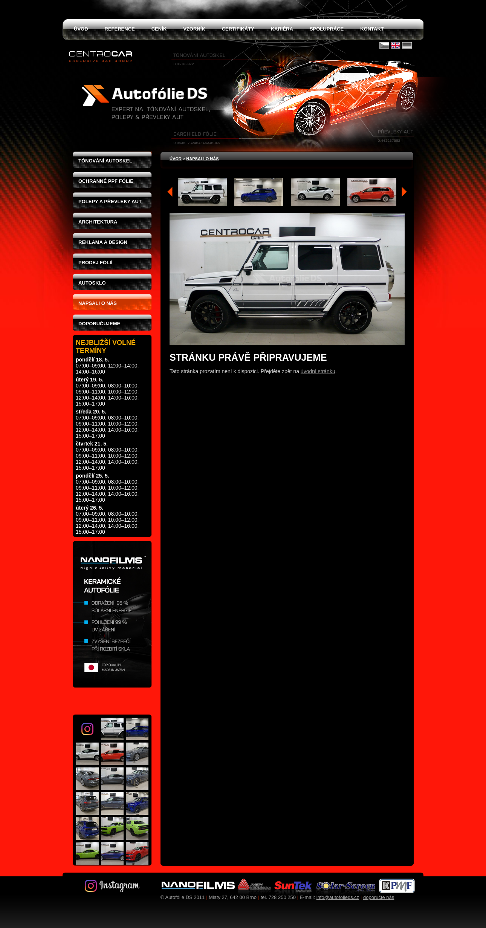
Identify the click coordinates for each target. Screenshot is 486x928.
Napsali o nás (97, 303)
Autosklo (92, 283)
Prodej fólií (95, 262)
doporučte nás (378, 897)
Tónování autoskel (105, 161)
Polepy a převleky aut (110, 201)
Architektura (97, 222)
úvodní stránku (318, 371)
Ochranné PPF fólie (105, 181)
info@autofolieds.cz (337, 897)
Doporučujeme (99, 323)
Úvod (176, 158)
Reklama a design (102, 242)
